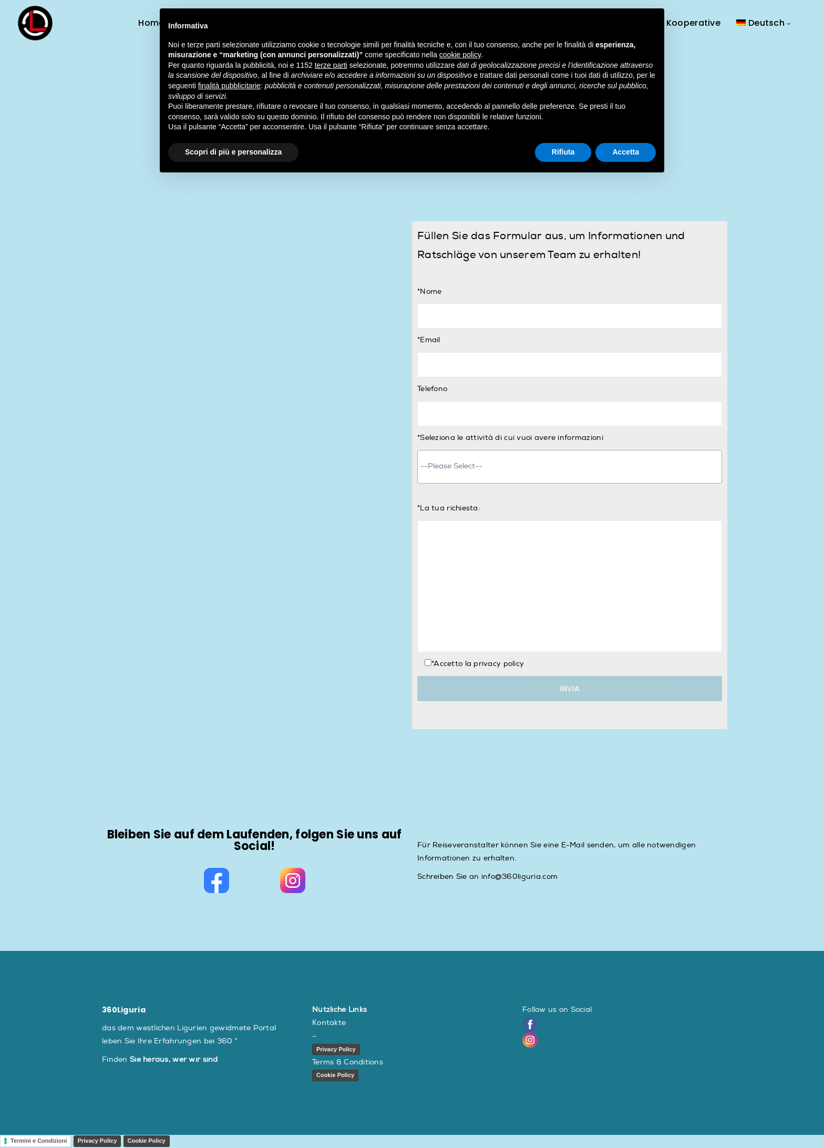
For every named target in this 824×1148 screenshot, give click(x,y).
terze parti (331, 65)
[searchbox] (569, 465)
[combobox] (569, 467)
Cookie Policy (335, 1075)
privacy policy (498, 663)
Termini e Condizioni (39, 1141)
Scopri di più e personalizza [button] (233, 152)
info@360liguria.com (519, 876)
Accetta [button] (625, 152)
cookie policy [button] (460, 54)
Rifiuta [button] (563, 152)
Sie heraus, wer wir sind (174, 1059)
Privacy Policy (336, 1049)
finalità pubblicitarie (229, 85)
